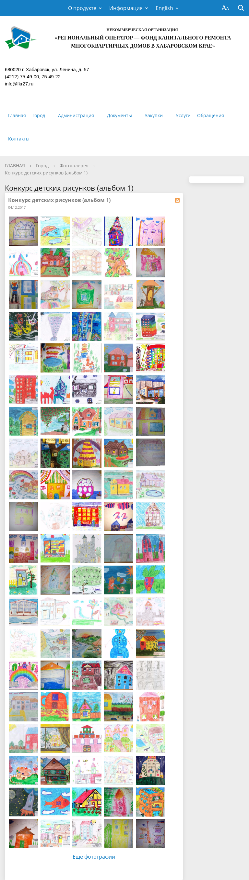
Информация (126, 8)
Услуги (183, 115)
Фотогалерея (74, 165)
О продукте (82, 8)
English (164, 8)
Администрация (76, 115)
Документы (119, 115)
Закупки (154, 115)
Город (38, 115)
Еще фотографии (94, 856)
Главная (17, 115)
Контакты (19, 139)
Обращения (210, 115)
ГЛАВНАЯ (15, 165)
